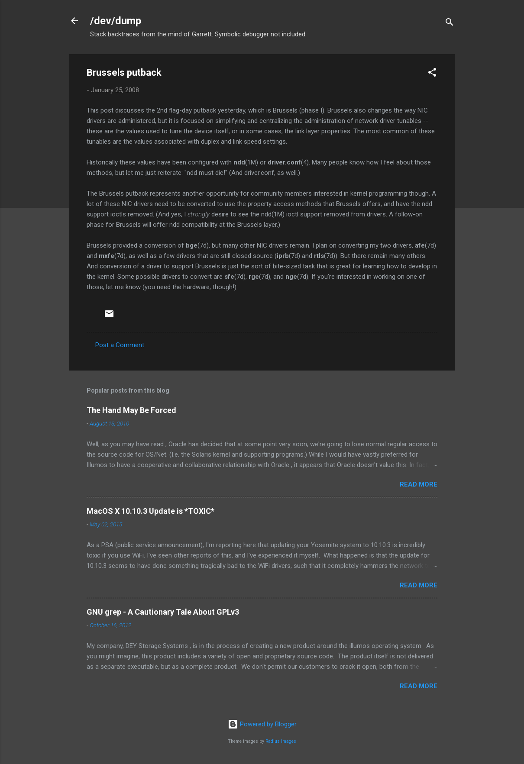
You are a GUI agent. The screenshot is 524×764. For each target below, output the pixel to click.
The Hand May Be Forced (131, 410)
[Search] (449, 23)
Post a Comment (119, 345)
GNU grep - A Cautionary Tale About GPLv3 (163, 611)
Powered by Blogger (262, 724)
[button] (432, 74)
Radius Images (280, 741)
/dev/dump (115, 21)
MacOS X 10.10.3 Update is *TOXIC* (150, 511)
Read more (418, 484)
